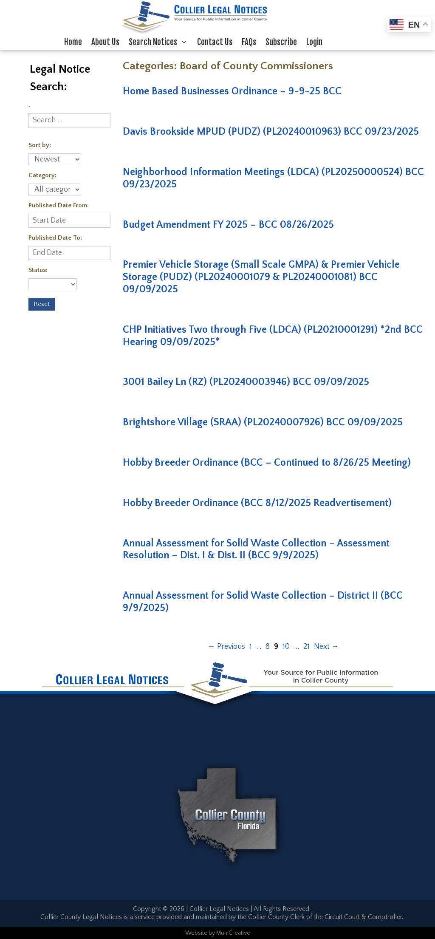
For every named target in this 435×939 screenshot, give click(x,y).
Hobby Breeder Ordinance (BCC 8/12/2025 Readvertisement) (257, 503)
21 (306, 646)
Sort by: (39, 145)
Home (73, 42)
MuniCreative (233, 933)
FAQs (249, 42)
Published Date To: (55, 237)
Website (196, 933)
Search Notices (160, 42)
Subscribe (281, 42)
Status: (38, 270)
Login (314, 42)
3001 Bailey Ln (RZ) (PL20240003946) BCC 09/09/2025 (246, 381)
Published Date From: (58, 205)
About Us (105, 42)
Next (326, 646)
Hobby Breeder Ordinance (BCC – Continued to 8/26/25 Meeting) (267, 462)
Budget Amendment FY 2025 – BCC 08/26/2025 (228, 224)
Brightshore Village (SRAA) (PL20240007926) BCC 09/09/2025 (263, 422)
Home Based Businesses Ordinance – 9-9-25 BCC (232, 91)
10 (286, 646)
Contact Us (214, 42)
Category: (42, 175)
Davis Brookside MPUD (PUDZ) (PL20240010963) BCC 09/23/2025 (271, 131)
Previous (226, 646)
